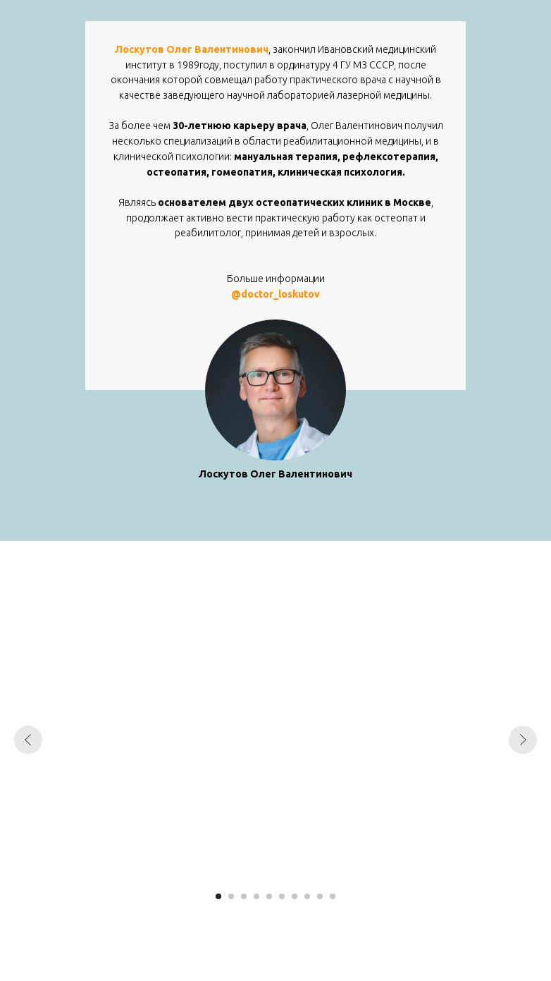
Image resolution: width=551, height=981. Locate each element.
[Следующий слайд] (523, 740)
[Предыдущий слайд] (28, 740)
